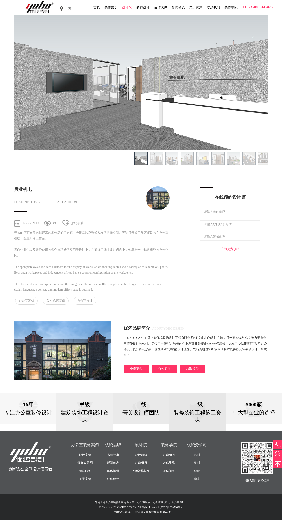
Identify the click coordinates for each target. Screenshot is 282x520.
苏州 (197, 455)
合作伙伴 (160, 7)
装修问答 (169, 471)
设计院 (127, 7)
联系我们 (213, 7)
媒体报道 (113, 471)
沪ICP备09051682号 (171, 507)
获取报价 (192, 369)
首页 (96, 7)
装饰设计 (143, 7)
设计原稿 (141, 455)
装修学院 (231, 7)
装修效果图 (85, 463)
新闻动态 (178, 7)
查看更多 (136, 369)
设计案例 (85, 455)
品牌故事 (113, 455)
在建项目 (141, 463)
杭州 (197, 463)
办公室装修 (26, 300)
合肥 (197, 471)
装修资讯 (169, 463)
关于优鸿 (195, 7)
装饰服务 (85, 471)
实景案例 (85, 479)
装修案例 (111, 7)
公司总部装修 (55, 300)
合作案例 (164, 369)
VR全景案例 (141, 471)
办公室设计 (85, 300)
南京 (197, 479)
